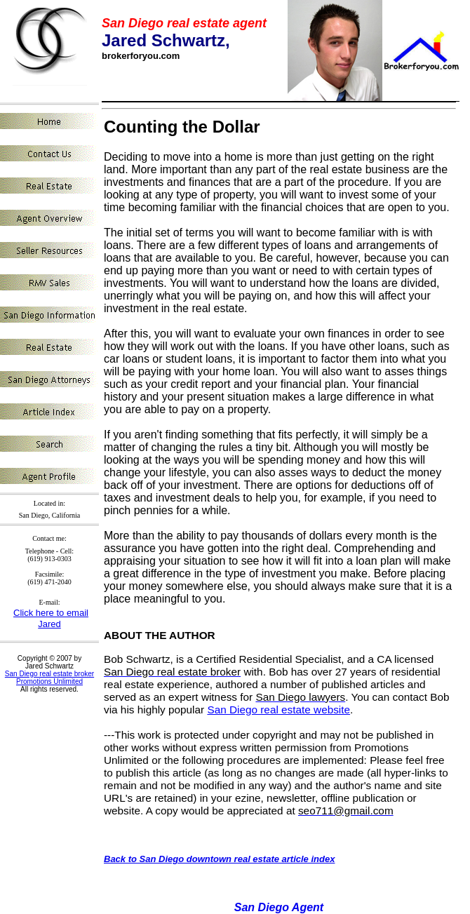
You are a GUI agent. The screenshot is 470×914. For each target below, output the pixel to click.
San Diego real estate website (278, 709)
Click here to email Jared (50, 618)
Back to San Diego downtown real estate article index (219, 859)
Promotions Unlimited (49, 681)
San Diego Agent (278, 907)
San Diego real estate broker (49, 674)
